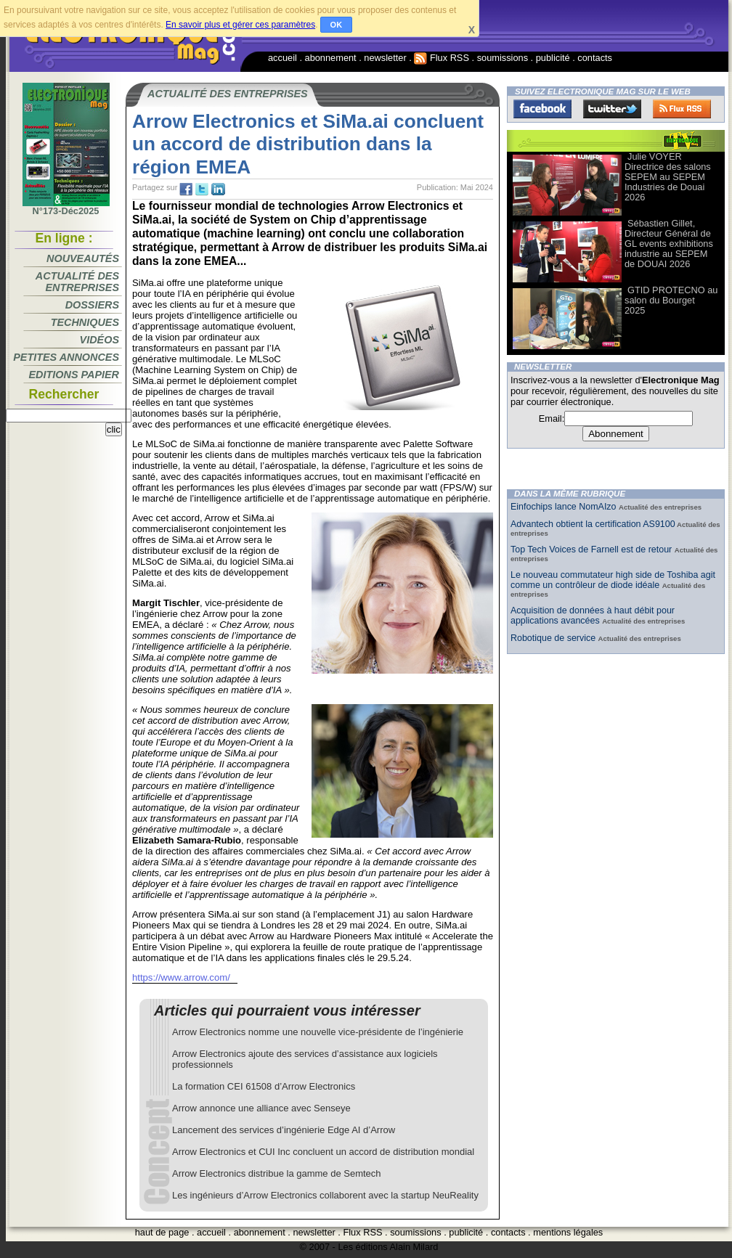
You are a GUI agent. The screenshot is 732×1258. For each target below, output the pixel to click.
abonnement (331, 57)
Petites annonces (66, 357)
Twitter (612, 108)
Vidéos (99, 340)
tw (202, 189)
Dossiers (92, 305)
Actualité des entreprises (77, 281)
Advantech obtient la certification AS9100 (593, 524)
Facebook (542, 108)
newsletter (385, 57)
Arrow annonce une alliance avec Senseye (261, 1108)
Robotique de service (554, 638)
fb (186, 189)
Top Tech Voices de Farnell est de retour (593, 549)
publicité (553, 57)
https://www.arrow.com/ (181, 977)
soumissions (502, 57)
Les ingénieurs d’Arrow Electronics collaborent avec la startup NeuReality (325, 1195)
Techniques (85, 322)
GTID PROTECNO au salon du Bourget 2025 (671, 300)
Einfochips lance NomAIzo (565, 507)
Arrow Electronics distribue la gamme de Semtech (276, 1173)
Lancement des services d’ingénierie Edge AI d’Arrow (283, 1129)
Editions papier (74, 374)
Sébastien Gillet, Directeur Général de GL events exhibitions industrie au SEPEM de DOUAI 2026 (669, 243)
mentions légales (568, 1232)
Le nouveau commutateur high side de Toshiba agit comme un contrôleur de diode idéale (613, 580)
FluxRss (682, 108)
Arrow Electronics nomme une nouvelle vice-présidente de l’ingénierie (317, 1031)
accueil (282, 57)
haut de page (162, 1232)
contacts (594, 57)
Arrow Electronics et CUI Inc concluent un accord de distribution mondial (323, 1151)
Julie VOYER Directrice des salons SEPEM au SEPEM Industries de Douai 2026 (668, 177)
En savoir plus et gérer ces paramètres (240, 25)
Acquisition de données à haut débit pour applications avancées (593, 615)
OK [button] (336, 24)
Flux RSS (441, 57)
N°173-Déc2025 (66, 206)
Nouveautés (82, 258)
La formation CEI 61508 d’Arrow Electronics (263, 1086)
